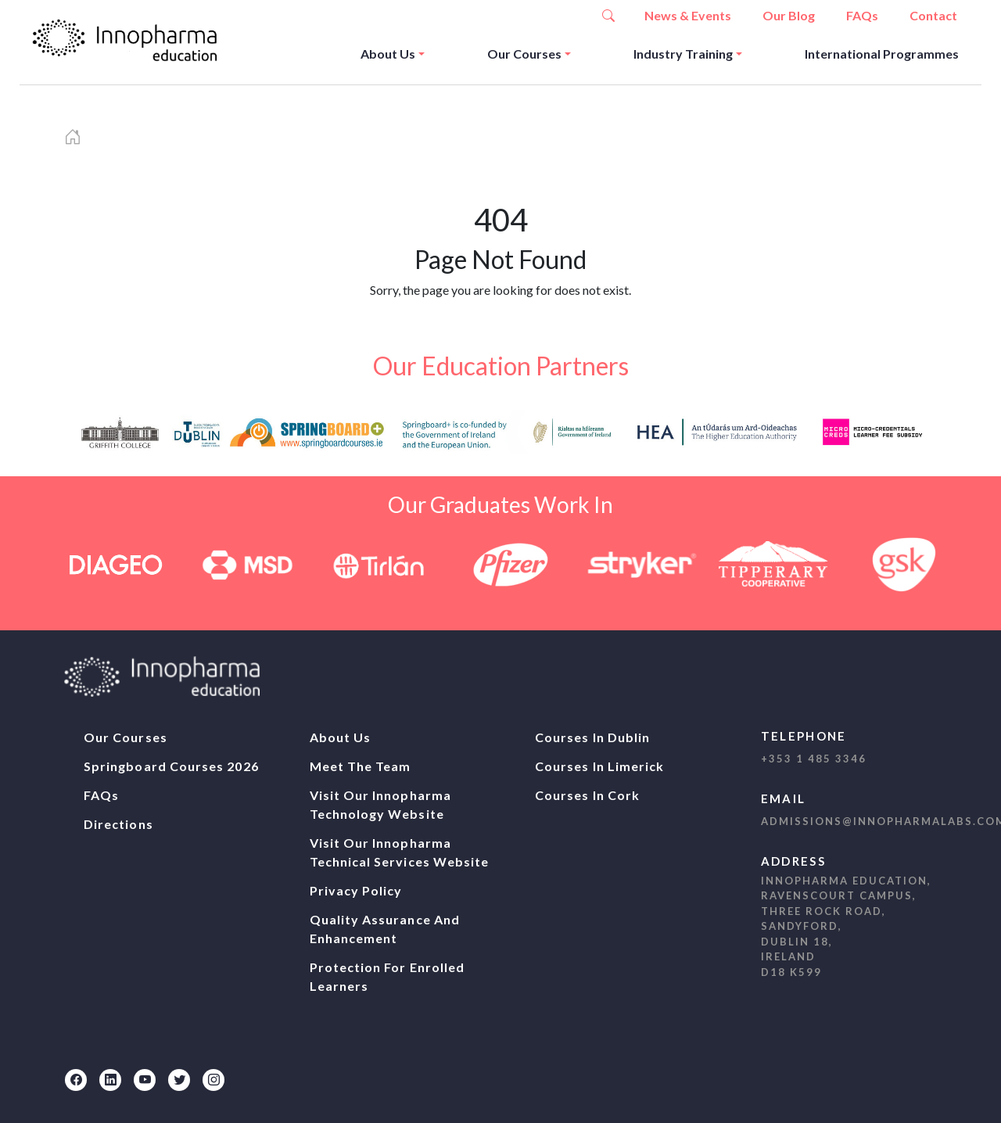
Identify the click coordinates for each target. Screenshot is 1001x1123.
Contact (933, 15)
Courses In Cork (587, 795)
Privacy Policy (356, 890)
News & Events (687, 15)
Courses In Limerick (599, 766)
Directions (118, 823)
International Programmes (882, 53)
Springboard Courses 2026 (171, 766)
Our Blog (788, 15)
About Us (388, 53)
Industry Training (683, 53)
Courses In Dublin (592, 737)
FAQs (862, 15)
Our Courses (524, 53)
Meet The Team (360, 766)
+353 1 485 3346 (813, 758)
